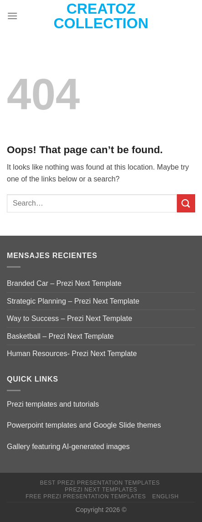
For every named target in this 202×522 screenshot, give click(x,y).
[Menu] (12, 16)
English (165, 496)
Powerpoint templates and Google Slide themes (84, 425)
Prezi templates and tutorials (53, 404)
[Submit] (186, 203)
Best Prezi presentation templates (100, 483)
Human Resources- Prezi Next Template (72, 353)
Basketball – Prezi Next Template (60, 336)
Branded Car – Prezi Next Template (64, 283)
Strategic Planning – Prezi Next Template (73, 301)
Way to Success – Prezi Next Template (69, 318)
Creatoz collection (101, 16)
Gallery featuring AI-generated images (68, 446)
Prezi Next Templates (101, 489)
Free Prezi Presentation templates (86, 496)
